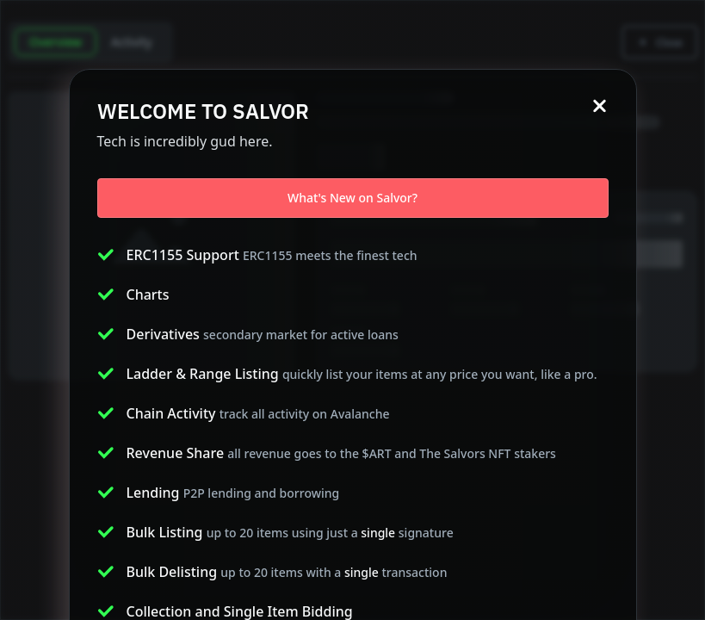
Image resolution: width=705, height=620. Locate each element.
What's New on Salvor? (352, 197)
